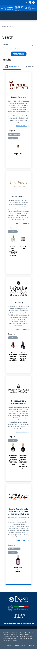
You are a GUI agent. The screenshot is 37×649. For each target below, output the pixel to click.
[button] (26, 8)
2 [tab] (18, 264)
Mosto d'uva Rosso (18, 154)
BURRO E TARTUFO (23, 247)
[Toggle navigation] (2, 8)
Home (4, 26)
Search (5, 44)
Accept (31, 645)
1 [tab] (15, 264)
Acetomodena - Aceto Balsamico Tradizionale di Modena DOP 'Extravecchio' (23, 461)
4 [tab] (24, 264)
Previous (6, 248)
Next (31, 248)
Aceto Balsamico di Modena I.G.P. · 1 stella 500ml (23, 356)
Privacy (10, 645)
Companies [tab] (12, 66)
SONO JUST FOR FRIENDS (18, 569)
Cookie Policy (19, 645)
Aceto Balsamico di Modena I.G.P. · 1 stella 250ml (13, 356)
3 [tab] (21, 264)
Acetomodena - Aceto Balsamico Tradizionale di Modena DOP (13, 460)
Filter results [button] (18, 54)
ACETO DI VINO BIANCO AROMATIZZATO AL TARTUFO (13, 251)
